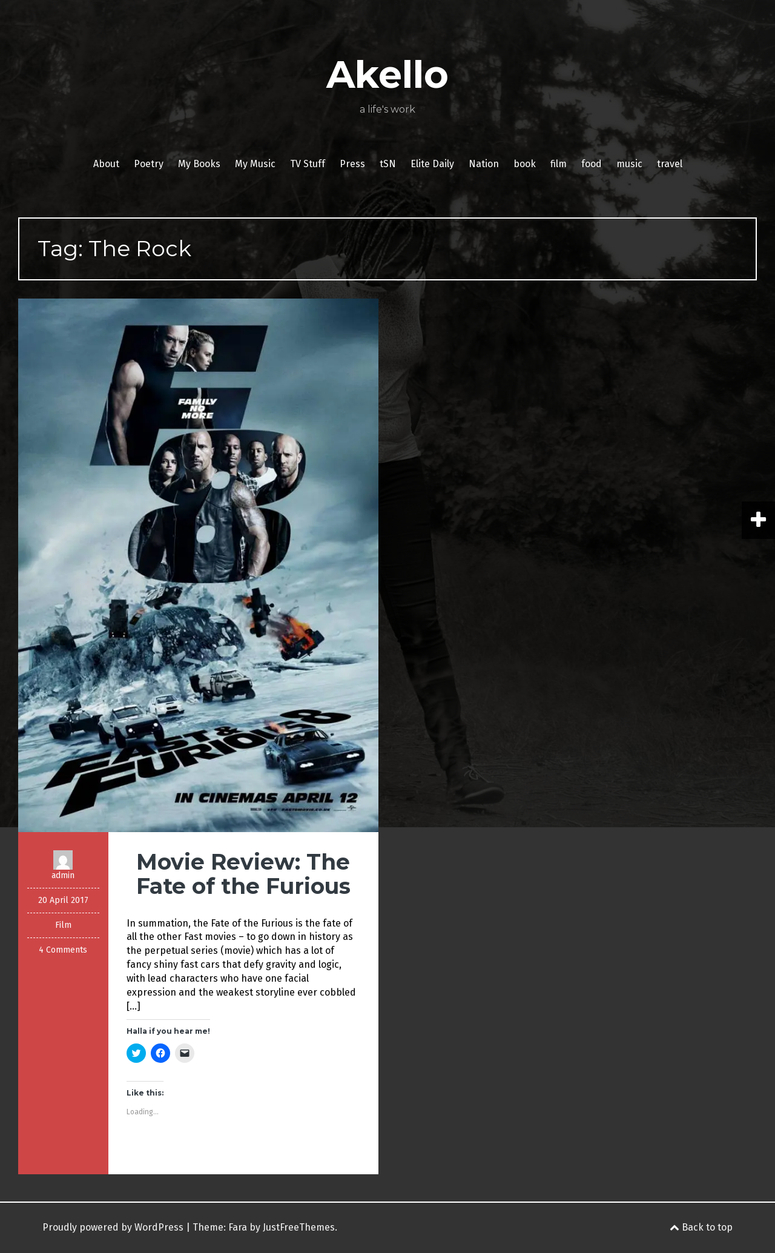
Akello (387, 74)
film (558, 164)
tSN (388, 164)
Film (63, 925)
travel (669, 164)
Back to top (701, 1227)
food (591, 164)
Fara (237, 1227)
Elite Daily (432, 164)
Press (352, 164)
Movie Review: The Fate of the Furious (243, 873)
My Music (255, 164)
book (524, 164)
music (629, 164)
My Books (199, 164)
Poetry (148, 164)
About (106, 164)
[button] (198, 565)
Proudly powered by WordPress (112, 1227)
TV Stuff (307, 164)
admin (62, 875)
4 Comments (63, 950)
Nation (484, 164)
